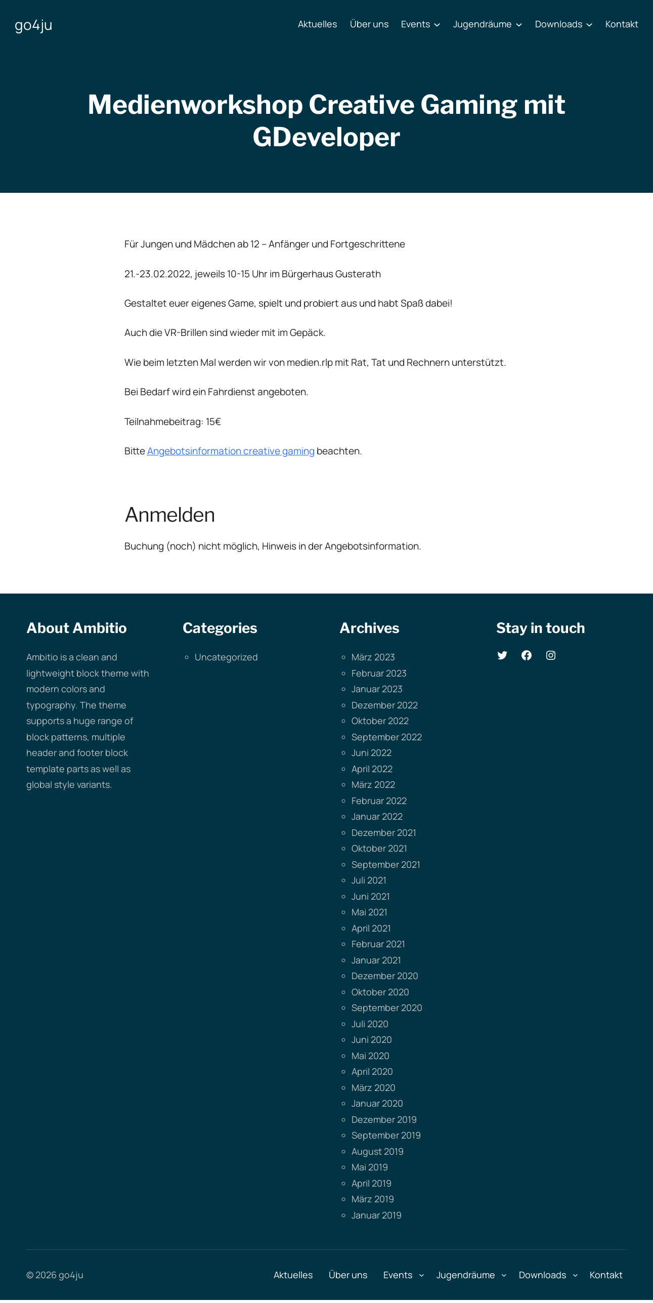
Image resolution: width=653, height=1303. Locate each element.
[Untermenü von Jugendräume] (519, 24)
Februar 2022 (379, 800)
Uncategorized (226, 657)
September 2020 (387, 1007)
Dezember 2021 (384, 832)
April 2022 (372, 769)
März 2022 (373, 784)
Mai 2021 (369, 912)
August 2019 (378, 1151)
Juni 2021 (371, 896)
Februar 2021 (378, 944)
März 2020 (374, 1087)
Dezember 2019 (384, 1119)
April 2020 (372, 1071)
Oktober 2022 (380, 720)
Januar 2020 (377, 1103)
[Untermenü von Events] (437, 24)
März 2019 (373, 1199)
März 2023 (373, 657)
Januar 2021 (376, 960)
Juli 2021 (369, 880)
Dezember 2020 (385, 976)
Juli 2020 (370, 1024)
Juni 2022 (371, 752)
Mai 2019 (370, 1167)
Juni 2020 (372, 1039)
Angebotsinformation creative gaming (231, 450)
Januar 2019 (377, 1215)
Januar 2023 (377, 689)
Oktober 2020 (380, 992)
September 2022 (387, 737)
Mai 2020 (370, 1055)
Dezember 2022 (385, 705)
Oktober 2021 (379, 848)
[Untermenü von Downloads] (589, 24)
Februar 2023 (379, 673)
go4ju (34, 24)
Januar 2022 (377, 816)
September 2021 (386, 864)
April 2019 (371, 1183)
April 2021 (371, 928)
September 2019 (386, 1135)
